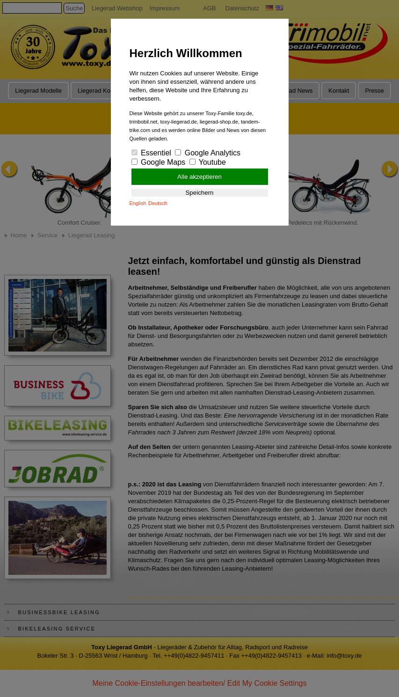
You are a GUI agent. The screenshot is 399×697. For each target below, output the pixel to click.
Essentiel (151, 153)
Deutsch (157, 203)
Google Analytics (207, 153)
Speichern (199, 192)
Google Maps (158, 162)
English (138, 203)
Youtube (207, 162)
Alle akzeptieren (199, 176)
